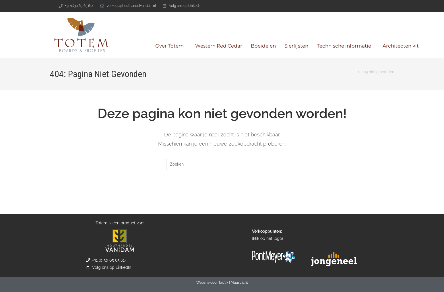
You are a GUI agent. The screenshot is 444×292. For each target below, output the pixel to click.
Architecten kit (401, 46)
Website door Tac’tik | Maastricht (222, 283)
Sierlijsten (296, 46)
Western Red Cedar (218, 46)
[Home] (354, 72)
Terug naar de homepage (222, 193)
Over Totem (171, 46)
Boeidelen (263, 46)
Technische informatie (345, 46)
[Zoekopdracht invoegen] (222, 164)
